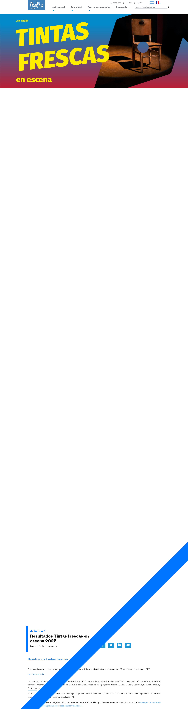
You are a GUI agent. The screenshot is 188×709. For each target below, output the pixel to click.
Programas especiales (99, 8)
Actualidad (76, 8)
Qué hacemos (116, 3)
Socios (140, 3)
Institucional (58, 8)
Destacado (121, 7)
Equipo (129, 3)
